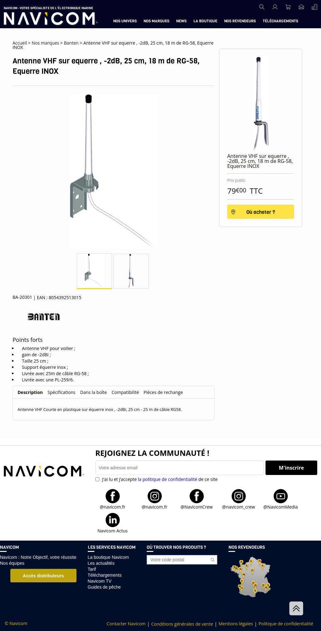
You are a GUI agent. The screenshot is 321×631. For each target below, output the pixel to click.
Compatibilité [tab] (125, 392)
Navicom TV (100, 581)
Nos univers (125, 21)
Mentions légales (235, 624)
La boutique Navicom (108, 557)
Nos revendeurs (240, 21)
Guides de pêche (104, 587)
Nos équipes (12, 563)
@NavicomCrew (197, 506)
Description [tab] (30, 392)
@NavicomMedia (280, 506)
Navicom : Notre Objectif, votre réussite (38, 557)
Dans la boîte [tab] (93, 392)
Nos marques (156, 21)
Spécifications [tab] (62, 392)
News (181, 21)
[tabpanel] (113, 407)
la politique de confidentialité (167, 479)
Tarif (92, 569)
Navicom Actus (112, 530)
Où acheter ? (260, 212)
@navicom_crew (238, 506)
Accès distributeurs (43, 575)
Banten (71, 43)
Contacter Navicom (126, 624)
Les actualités (101, 563)
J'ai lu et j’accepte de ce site (159, 479)
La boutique (205, 21)
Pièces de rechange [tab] (163, 392)
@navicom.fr (112, 506)
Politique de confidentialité (286, 624)
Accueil (20, 43)
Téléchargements (280, 21)
